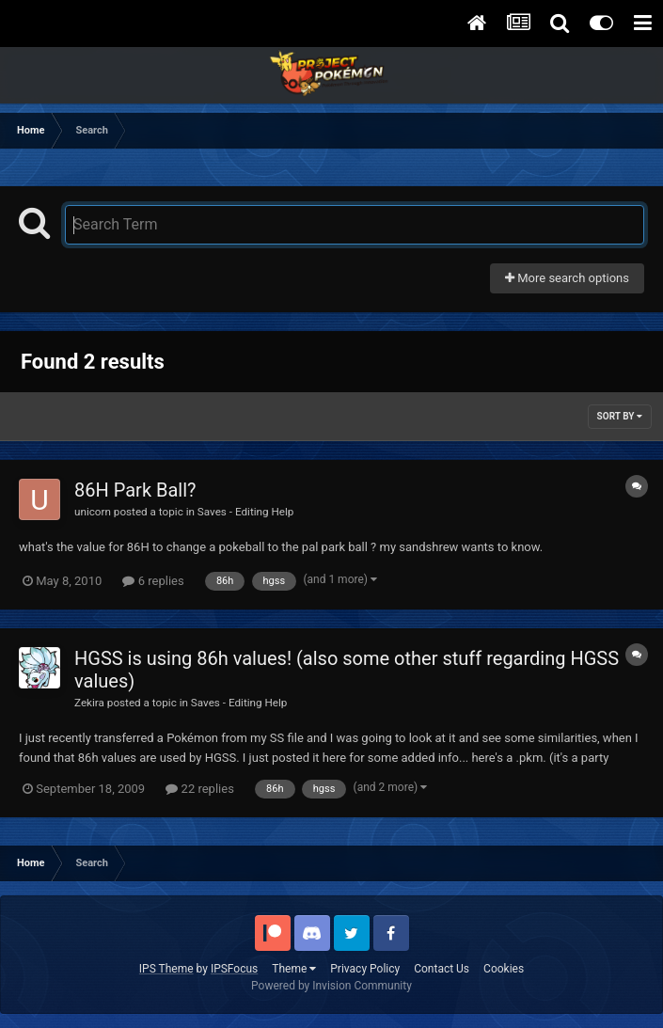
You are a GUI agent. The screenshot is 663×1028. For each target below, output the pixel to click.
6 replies (152, 581)
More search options (567, 278)
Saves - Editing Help (245, 511)
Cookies (503, 968)
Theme (294, 968)
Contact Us (441, 968)
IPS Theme (166, 968)
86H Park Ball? (135, 490)
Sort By (619, 416)
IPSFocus (234, 968)
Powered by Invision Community (331, 985)
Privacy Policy (365, 968)
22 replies (199, 789)
